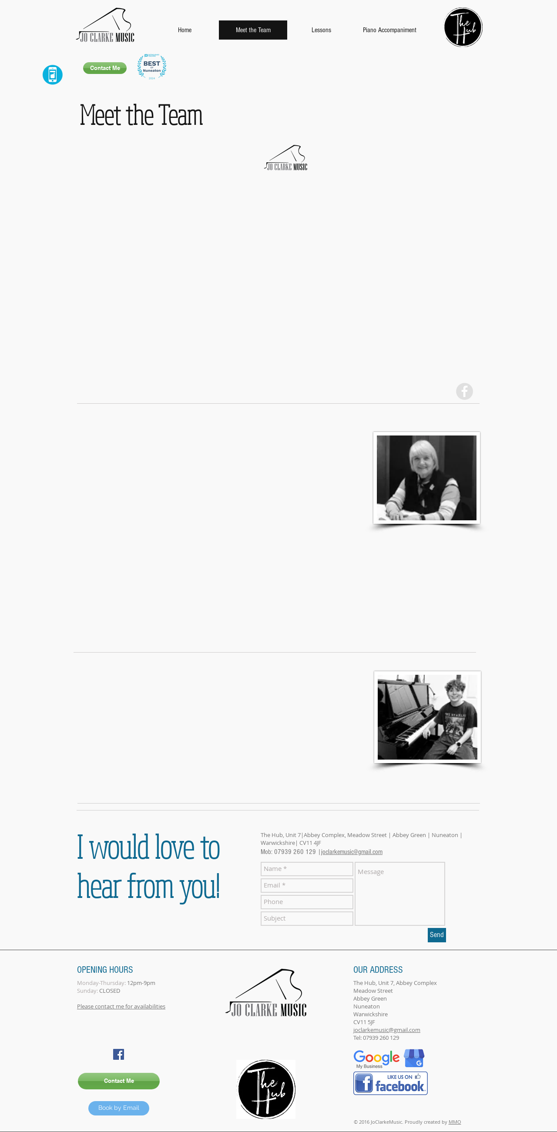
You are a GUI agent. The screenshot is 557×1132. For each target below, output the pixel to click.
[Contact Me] (105, 68)
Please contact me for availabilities (121, 1006)
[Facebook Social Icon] (118, 1054)
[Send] (437, 935)
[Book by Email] (118, 1108)
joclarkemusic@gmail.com (352, 852)
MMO (455, 1122)
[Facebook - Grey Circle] (464, 391)
